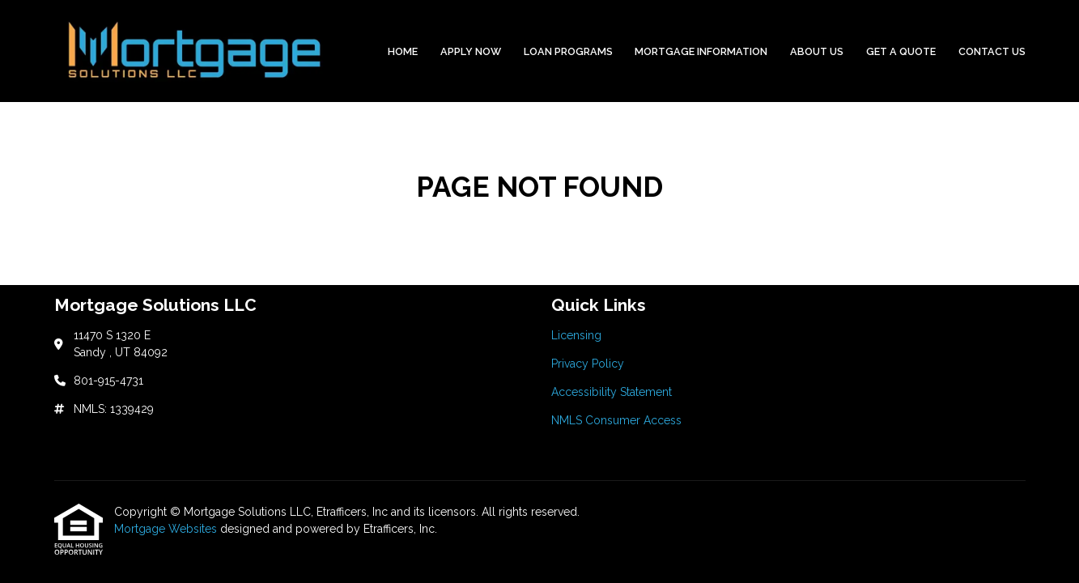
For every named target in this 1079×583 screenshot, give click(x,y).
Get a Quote (901, 51)
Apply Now (470, 51)
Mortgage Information (701, 51)
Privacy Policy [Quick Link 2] (587, 363)
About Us (816, 51)
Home (403, 51)
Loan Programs (568, 51)
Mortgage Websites (167, 528)
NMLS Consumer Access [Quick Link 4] (616, 420)
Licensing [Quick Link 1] (576, 335)
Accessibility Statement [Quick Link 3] (611, 391)
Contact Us (992, 51)
